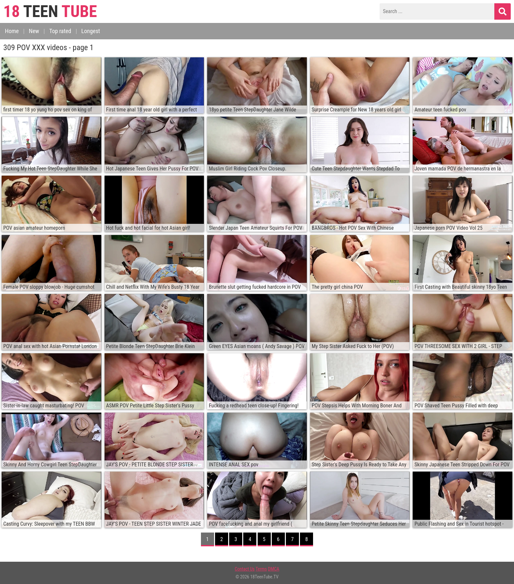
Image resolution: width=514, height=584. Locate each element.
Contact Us (245, 569)
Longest (90, 31)
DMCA (273, 569)
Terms (261, 569)
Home (12, 31)
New (34, 31)
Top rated (60, 31)
